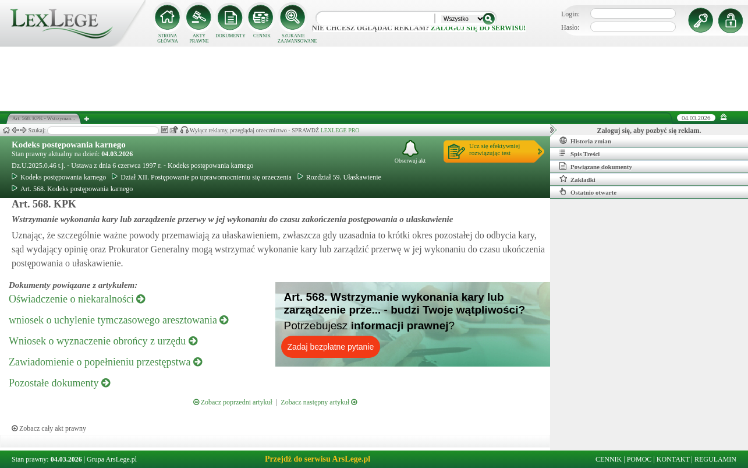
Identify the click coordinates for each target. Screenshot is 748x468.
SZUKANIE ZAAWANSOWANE (293, 38)
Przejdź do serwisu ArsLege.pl (317, 459)
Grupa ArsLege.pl (112, 459)
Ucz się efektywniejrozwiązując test (494, 149)
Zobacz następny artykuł (319, 402)
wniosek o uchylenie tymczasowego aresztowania (118, 320)
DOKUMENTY (230, 35)
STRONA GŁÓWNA (167, 38)
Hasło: (570, 27)
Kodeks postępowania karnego (69, 144)
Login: (570, 14)
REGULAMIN (715, 459)
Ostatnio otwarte (587, 192)
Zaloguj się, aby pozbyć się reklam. (649, 130)
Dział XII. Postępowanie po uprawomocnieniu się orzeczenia (202, 177)
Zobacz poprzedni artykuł (232, 402)
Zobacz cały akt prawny (49, 428)
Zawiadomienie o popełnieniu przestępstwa (105, 362)
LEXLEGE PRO (340, 130)
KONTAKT (673, 459)
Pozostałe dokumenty (59, 383)
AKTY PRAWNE (198, 38)
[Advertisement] (374, 78)
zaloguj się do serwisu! (478, 28)
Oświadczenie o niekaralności (77, 299)
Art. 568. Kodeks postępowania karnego (72, 189)
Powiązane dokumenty (595, 166)
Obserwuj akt (410, 152)
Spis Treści (579, 153)
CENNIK (262, 35)
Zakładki (577, 179)
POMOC (639, 459)
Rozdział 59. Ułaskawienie (339, 177)
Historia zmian (585, 140)
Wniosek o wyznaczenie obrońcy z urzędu (103, 341)
